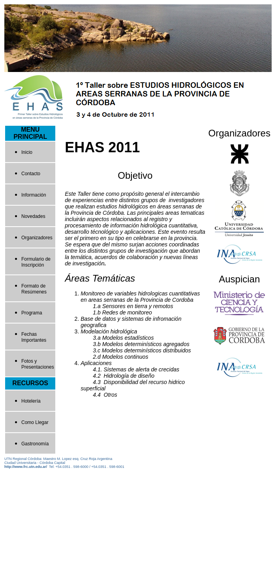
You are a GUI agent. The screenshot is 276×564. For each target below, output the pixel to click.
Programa (31, 313)
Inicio (26, 152)
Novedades (33, 216)
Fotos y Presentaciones (37, 364)
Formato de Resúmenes (34, 289)
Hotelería (31, 401)
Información (33, 195)
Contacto (30, 173)
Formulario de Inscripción (36, 262)
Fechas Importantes (33, 337)
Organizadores (37, 237)
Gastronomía (35, 444)
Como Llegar (35, 422)
